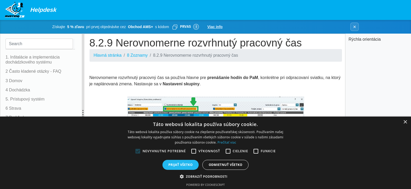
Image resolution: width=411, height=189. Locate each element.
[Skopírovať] (174, 26)
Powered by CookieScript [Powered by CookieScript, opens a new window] (205, 185)
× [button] (405, 122)
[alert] (205, 153)
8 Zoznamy (137, 55)
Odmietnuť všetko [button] (225, 164)
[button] (206, 176)
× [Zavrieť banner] (354, 27)
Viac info (215, 27)
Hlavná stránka (108, 55)
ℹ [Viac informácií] (196, 27)
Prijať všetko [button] (180, 164)
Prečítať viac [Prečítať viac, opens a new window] (227, 142)
